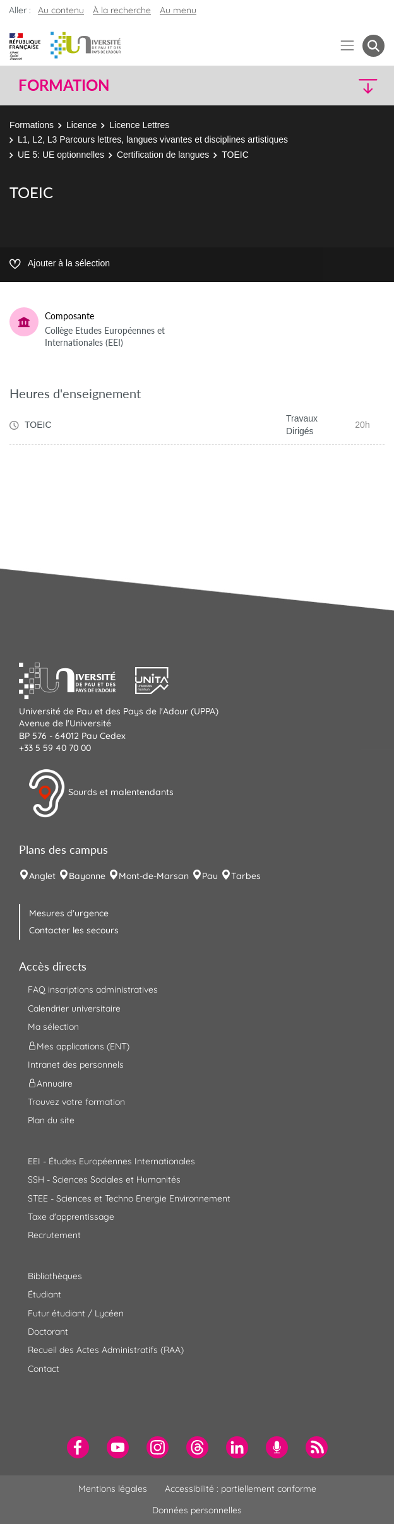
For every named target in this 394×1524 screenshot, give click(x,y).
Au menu (178, 10)
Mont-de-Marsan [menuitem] (154, 876)
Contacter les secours (74, 930)
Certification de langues (163, 155)
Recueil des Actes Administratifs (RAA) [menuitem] (106, 1350)
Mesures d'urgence (69, 913)
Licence (81, 125)
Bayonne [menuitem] (87, 876)
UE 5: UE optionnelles (61, 155)
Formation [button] (63, 85)
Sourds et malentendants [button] (101, 793)
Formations (31, 125)
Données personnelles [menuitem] (197, 1510)
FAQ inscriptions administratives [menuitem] (93, 989)
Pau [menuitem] (210, 876)
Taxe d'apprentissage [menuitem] (71, 1216)
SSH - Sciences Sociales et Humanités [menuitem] (104, 1179)
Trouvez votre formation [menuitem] (76, 1102)
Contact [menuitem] (43, 1368)
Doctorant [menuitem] (48, 1331)
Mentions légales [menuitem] (112, 1488)
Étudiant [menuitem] (44, 1294)
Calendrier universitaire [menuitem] (74, 1008)
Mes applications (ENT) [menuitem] (78, 1045)
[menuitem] (78, 1447)
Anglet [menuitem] (42, 876)
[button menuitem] (373, 46)
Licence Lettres (139, 125)
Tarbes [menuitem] (246, 876)
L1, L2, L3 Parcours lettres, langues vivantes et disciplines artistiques (153, 139)
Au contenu (61, 10)
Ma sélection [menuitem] (53, 1026)
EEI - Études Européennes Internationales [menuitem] (111, 1161)
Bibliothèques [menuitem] (55, 1276)
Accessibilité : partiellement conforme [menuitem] (240, 1488)
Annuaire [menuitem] (50, 1083)
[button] (341, 85)
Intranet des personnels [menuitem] (76, 1064)
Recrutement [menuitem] (54, 1235)
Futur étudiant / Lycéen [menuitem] (76, 1313)
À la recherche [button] (122, 10)
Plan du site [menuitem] (51, 1120)
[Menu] (347, 45)
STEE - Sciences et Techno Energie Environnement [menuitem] (129, 1198)
